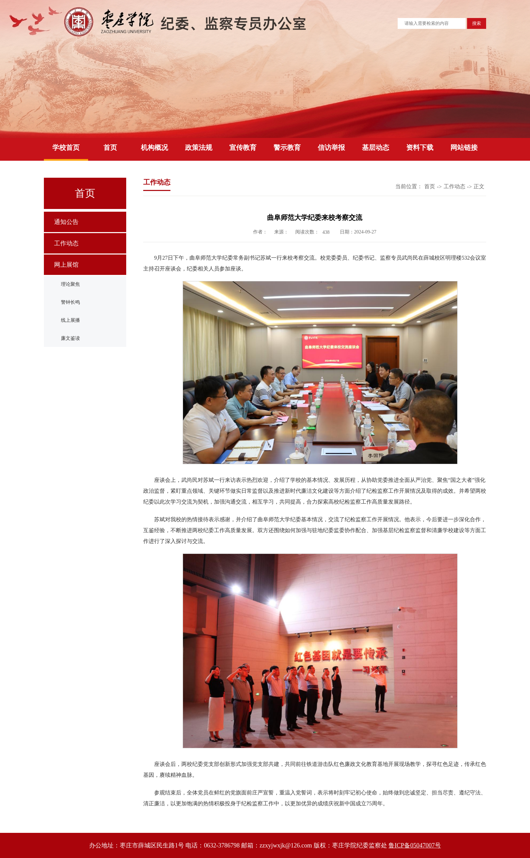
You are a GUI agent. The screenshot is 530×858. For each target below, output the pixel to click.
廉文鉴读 (70, 338)
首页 (110, 147)
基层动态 (375, 147)
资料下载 (419, 147)
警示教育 (287, 147)
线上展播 (70, 320)
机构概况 (154, 147)
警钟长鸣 (70, 302)
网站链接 (464, 147)
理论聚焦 (70, 284)
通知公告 (66, 221)
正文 (479, 186)
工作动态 (66, 243)
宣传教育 (242, 147)
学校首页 (66, 147)
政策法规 (198, 147)
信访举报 (331, 147)
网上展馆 (66, 264)
